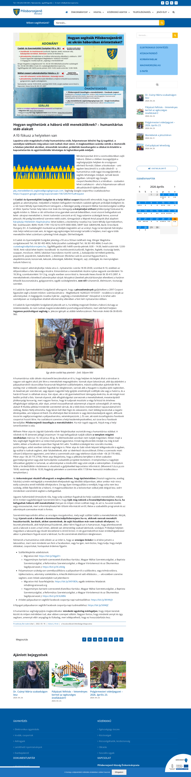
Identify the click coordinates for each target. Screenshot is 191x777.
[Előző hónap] (139, 187)
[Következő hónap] (175, 187)
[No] (187, 772)
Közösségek (105, 735)
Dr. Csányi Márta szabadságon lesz (30, 693)
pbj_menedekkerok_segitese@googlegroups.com (38, 190)
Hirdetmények (22, 766)
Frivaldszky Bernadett (21, 624)
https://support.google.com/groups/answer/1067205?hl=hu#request (48, 193)
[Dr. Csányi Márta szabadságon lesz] (140, 96)
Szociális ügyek (106, 753)
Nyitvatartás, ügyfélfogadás (42, 3)
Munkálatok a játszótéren (158, 135)
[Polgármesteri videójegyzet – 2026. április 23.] (140, 123)
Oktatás (103, 747)
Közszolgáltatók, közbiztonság (114, 741)
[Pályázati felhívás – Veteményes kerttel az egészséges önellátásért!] (140, 109)
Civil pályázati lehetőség (157, 145)
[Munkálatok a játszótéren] (140, 135)
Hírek (56, 624)
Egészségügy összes (109, 729)
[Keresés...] (106, 22)
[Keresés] (162, 22)
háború (50, 624)
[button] (173, 12)
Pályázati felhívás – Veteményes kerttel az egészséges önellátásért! (69, 694)
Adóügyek (20, 741)
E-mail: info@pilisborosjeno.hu (66, 3)
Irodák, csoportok (24, 735)
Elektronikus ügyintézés (27, 729)
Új (157, 84)
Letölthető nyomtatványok (28, 747)
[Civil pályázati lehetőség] (140, 145)
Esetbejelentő (22, 753)
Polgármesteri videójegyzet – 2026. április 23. (106, 693)
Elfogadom (119, 772)
